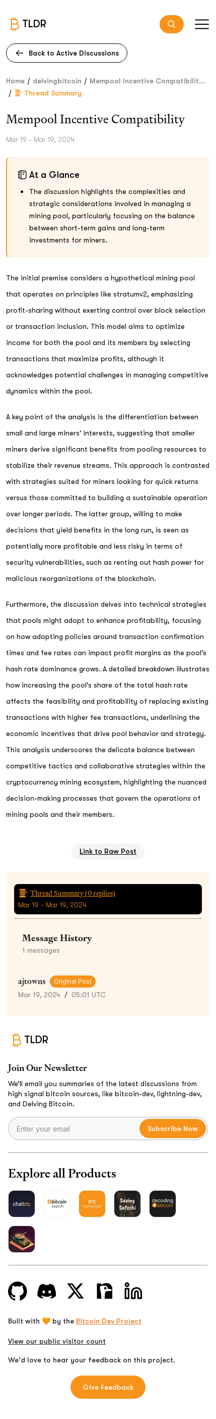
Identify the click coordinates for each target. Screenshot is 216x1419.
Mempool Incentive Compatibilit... (147, 81)
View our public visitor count (57, 1341)
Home (15, 81)
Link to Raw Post (108, 851)
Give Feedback (108, 1387)
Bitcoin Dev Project (108, 1321)
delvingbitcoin (57, 81)
